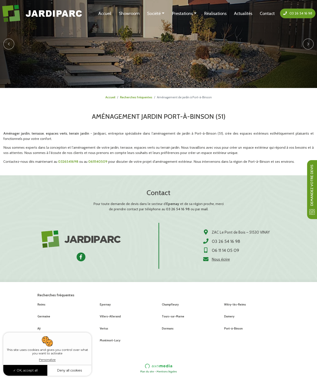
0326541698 (68, 161)
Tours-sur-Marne (173, 316)
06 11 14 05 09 (225, 250)
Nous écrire (221, 259)
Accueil (104, 13)
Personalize (47, 359)
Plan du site (147, 371)
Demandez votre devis (312, 190)
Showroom (129, 13)
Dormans (167, 328)
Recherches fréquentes (136, 97)
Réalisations (215, 13)
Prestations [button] (182, 13)
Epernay (105, 304)
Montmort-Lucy (110, 340)
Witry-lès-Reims (235, 304)
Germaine (43, 316)
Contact (267, 13)
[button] (8, 43)
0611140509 (97, 161)
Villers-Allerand (110, 316)
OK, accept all (25, 370)
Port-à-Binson (233, 328)
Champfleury (170, 304)
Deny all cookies (69, 370)
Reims (41, 304)
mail (204, 209)
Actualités (243, 13)
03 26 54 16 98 (297, 13)
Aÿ (39, 328)
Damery (229, 316)
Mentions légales (167, 371)
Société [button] (154, 13)
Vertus (104, 328)
